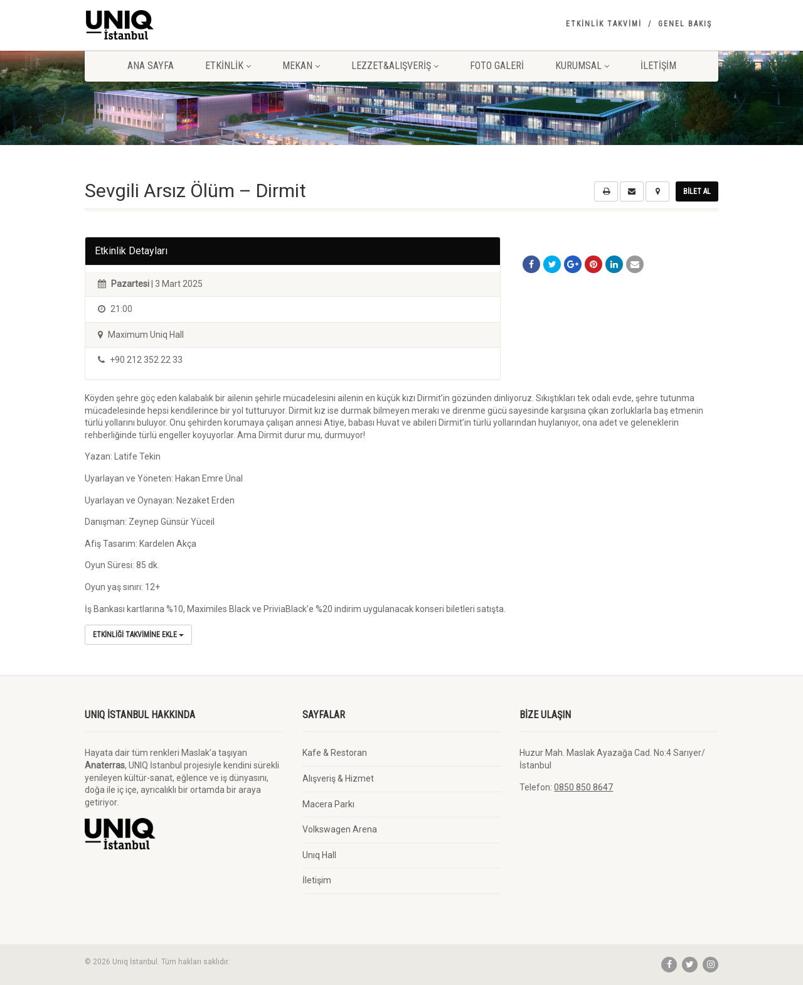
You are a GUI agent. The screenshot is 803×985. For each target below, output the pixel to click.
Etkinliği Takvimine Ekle (138, 634)
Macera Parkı (328, 804)
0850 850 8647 (583, 787)
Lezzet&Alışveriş (395, 66)
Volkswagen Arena (339, 829)
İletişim (658, 66)
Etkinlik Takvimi (604, 23)
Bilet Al (697, 191)
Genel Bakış (685, 23)
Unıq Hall (319, 855)
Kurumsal (582, 66)
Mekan (301, 66)
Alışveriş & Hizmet (338, 778)
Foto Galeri (497, 66)
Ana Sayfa (150, 66)
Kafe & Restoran (334, 753)
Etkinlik (228, 66)
